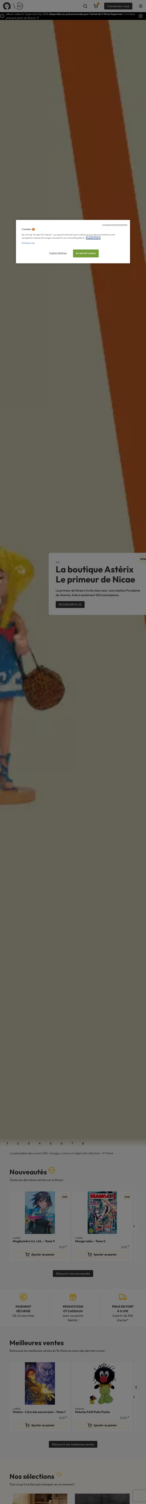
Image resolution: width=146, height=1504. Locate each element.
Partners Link (28, 243)
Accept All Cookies (86, 253)
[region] (73, 241)
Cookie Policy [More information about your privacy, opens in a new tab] (93, 238)
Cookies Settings (58, 253)
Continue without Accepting (114, 224)
